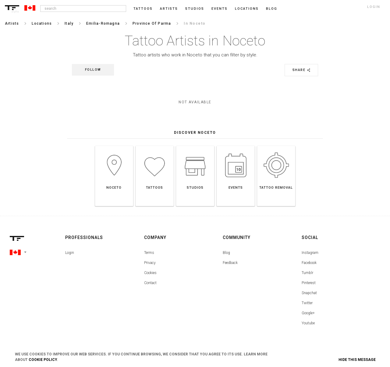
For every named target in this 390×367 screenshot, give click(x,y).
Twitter (307, 303)
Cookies (150, 273)
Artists (169, 9)
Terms (149, 253)
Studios (194, 9)
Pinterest (309, 283)
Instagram (310, 253)
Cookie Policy (43, 360)
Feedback (230, 263)
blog (271, 9)
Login (69, 253)
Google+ (308, 313)
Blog (226, 253)
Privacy (150, 263)
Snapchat (309, 293)
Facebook (309, 263)
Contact (150, 283)
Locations (247, 9)
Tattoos (143, 9)
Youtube (308, 323)
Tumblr (307, 273)
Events (219, 9)
